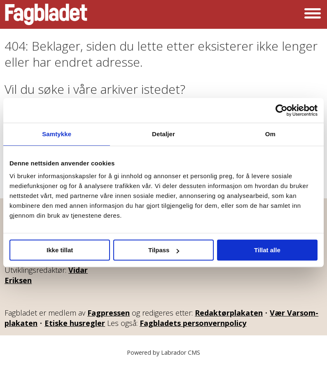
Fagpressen (108, 313)
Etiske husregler (74, 323)
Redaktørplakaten (229, 313)
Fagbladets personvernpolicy (193, 323)
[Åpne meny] (312, 14)
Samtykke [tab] (56, 133)
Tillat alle (267, 249)
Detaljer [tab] (163, 133)
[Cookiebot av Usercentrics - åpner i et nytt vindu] (281, 110)
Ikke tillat (60, 249)
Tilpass (163, 249)
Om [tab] (270, 133)
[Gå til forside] (46, 14)
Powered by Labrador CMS (163, 352)
